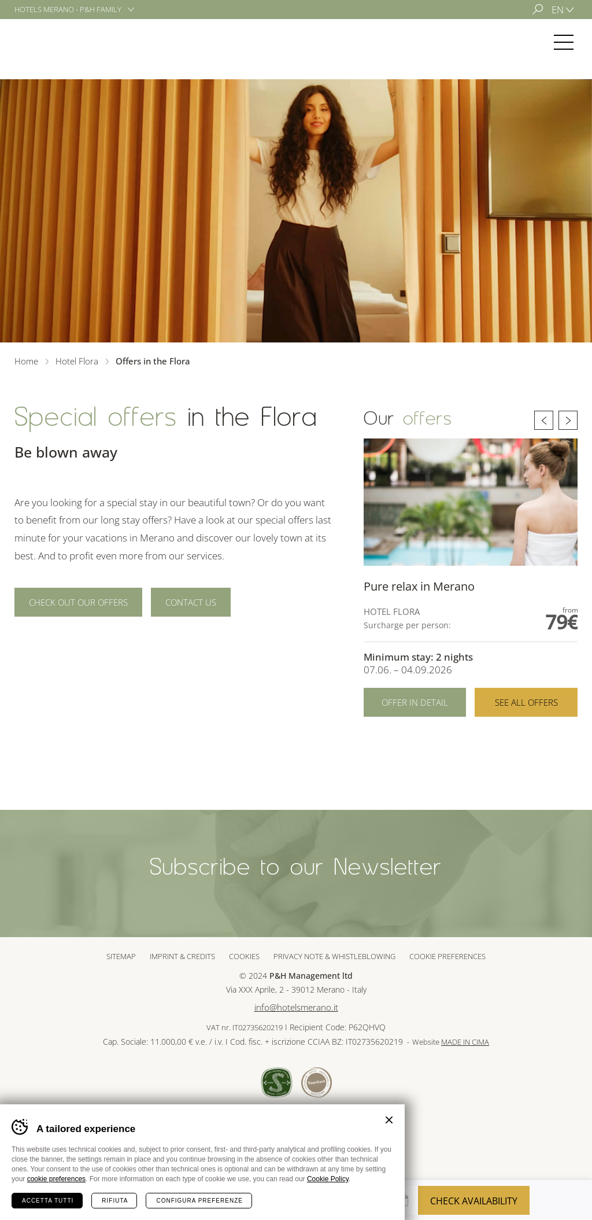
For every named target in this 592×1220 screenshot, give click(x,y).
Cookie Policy (328, 1179)
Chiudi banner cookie (389, 1119)
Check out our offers (78, 602)
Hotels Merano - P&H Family (67, 9)
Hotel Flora (56, 42)
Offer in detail (415, 702)
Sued (277, 1083)
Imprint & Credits (182, 956)
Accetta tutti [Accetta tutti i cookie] (47, 1200)
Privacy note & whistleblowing (334, 956)
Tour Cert (316, 1082)
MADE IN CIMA (465, 1042)
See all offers (526, 702)
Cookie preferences (447, 956)
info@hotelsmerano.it (296, 1007)
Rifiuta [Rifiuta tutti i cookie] (115, 1200)
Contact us (190, 602)
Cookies (244, 956)
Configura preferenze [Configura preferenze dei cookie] (199, 1200)
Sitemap (121, 956)
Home (26, 361)
